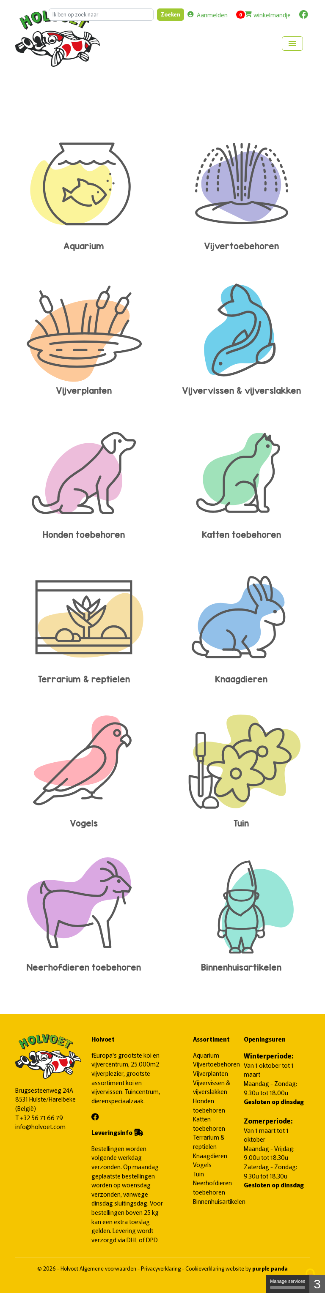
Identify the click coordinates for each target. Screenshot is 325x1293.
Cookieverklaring (205, 1268)
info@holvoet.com (40, 1126)
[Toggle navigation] (292, 43)
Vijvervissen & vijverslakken (241, 334)
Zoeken (170, 14)
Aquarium (83, 189)
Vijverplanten (83, 334)
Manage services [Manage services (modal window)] (287, 1284)
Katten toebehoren (241, 478)
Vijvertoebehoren (241, 189)
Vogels (83, 767)
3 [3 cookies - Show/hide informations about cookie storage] (317, 1284)
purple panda (270, 1268)
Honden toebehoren (83, 478)
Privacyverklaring (161, 1268)
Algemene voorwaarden (109, 1268)
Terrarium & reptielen (83, 622)
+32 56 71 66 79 (41, 1117)
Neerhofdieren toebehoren (83, 911)
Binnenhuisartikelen (241, 911)
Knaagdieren (241, 622)
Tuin (241, 767)
